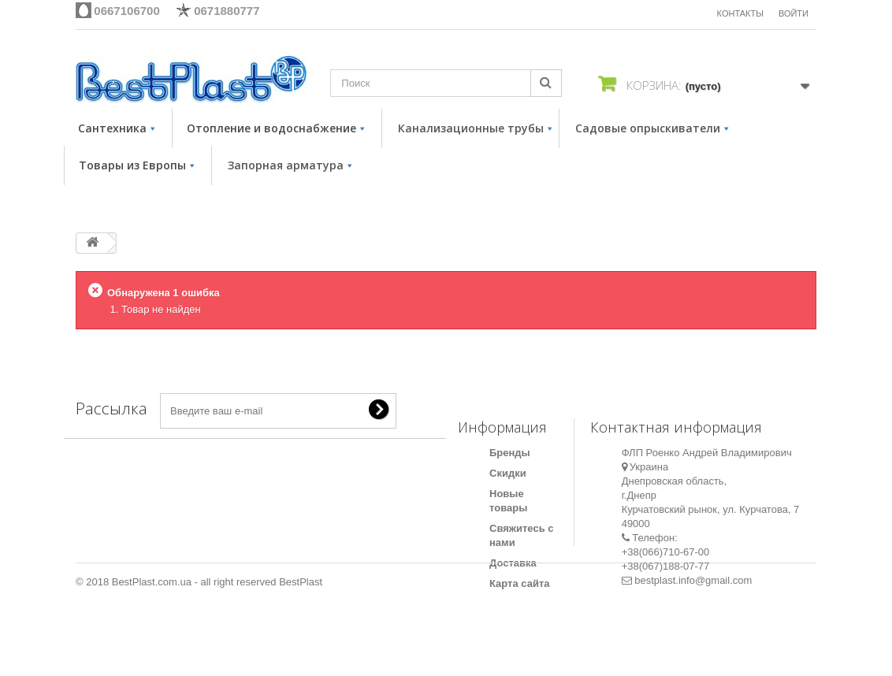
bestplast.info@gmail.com (693, 580)
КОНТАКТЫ (740, 13)
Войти (793, 13)
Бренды (509, 453)
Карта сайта (519, 583)
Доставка (513, 563)
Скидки (507, 473)
